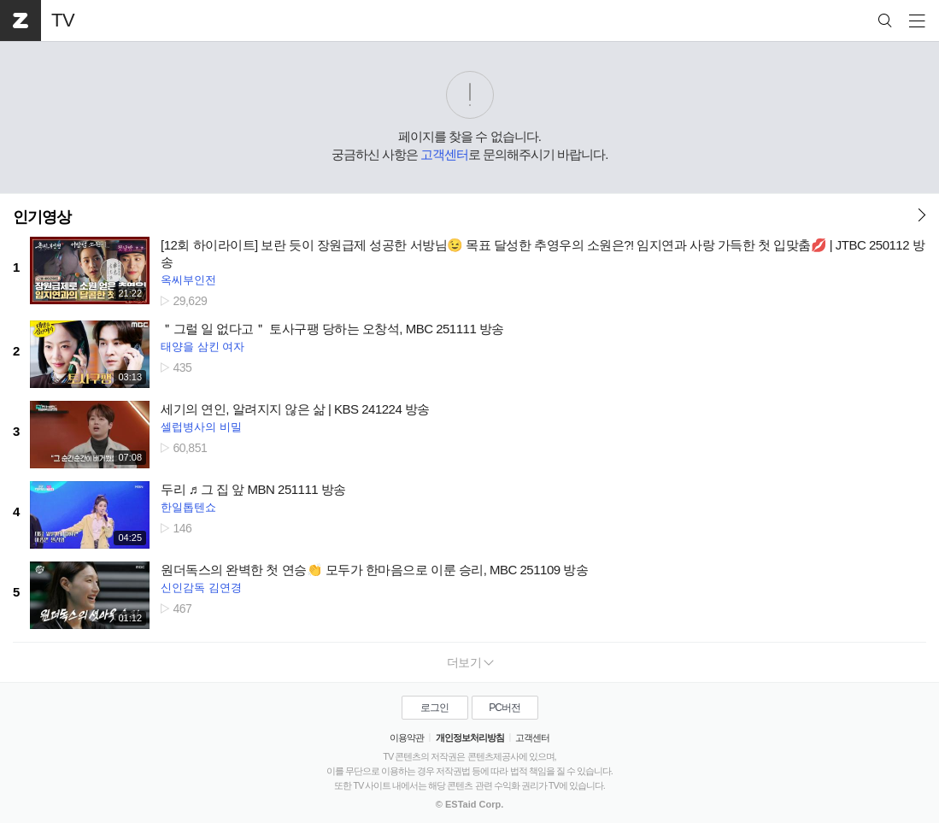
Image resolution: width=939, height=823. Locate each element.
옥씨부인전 (188, 279)
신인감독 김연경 (201, 587)
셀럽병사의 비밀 (201, 426)
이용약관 (407, 737)
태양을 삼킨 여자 (202, 346)
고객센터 (444, 154)
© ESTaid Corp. (469, 804)
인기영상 (42, 217)
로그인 (434, 708)
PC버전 (504, 708)
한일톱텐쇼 (188, 507)
